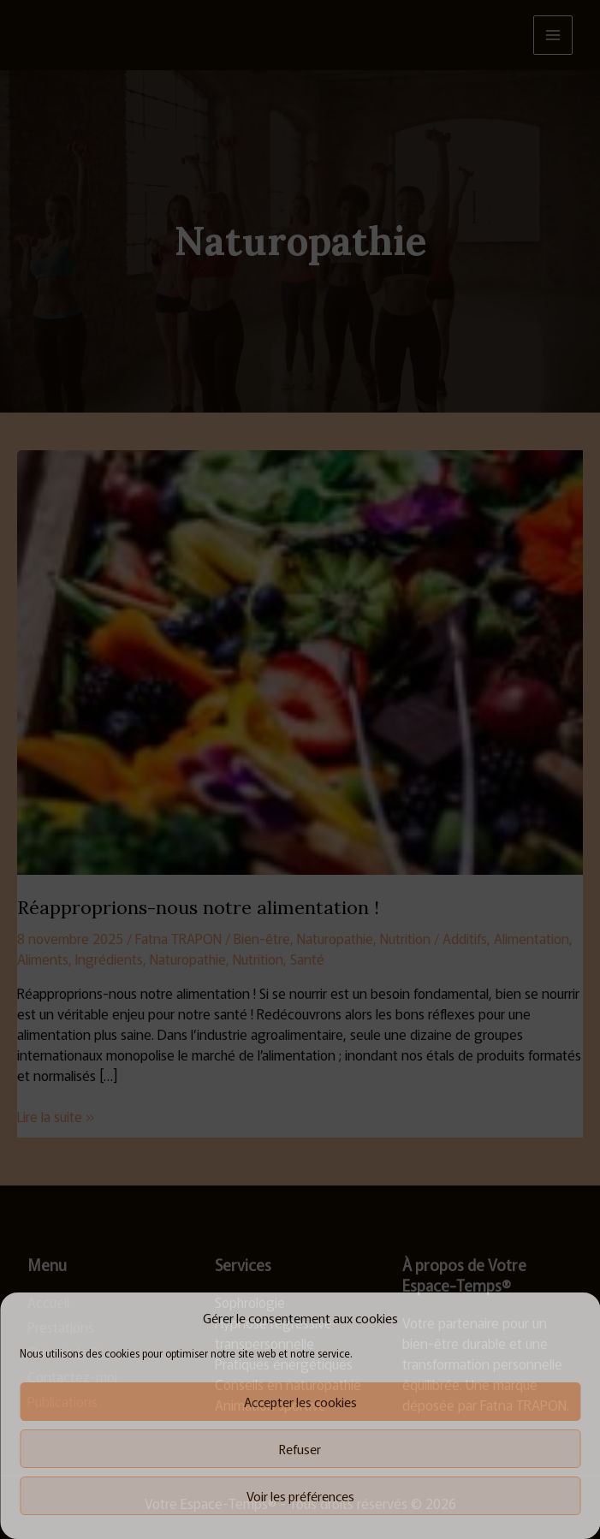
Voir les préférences (300, 1496)
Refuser (300, 1449)
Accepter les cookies (300, 1402)
